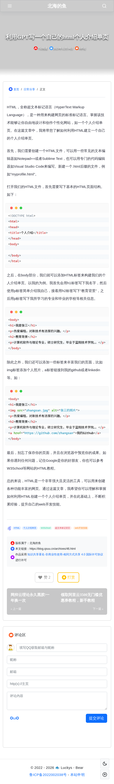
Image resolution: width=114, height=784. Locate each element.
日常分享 (29, 89)
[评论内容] (57, 701)
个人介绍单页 (29, 528)
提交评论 (96, 718)
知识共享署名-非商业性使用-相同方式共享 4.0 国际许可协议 (65, 554)
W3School (46, 528)
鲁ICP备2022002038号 (48, 775)
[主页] (57, 684)
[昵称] (57, 660)
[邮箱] (57, 672)
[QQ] (61, 648)
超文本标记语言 (62, 528)
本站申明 (77, 775)
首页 (16, 89)
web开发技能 (81, 528)
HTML (17, 528)
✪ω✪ (14, 718)
